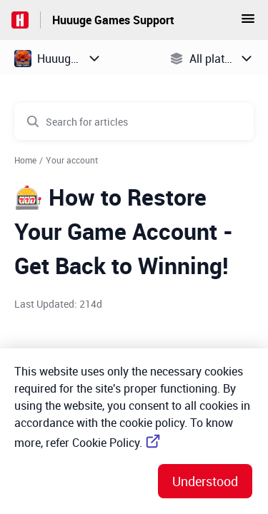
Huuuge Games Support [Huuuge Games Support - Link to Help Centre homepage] (113, 20)
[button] (248, 23)
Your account (72, 160)
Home (25, 160)
